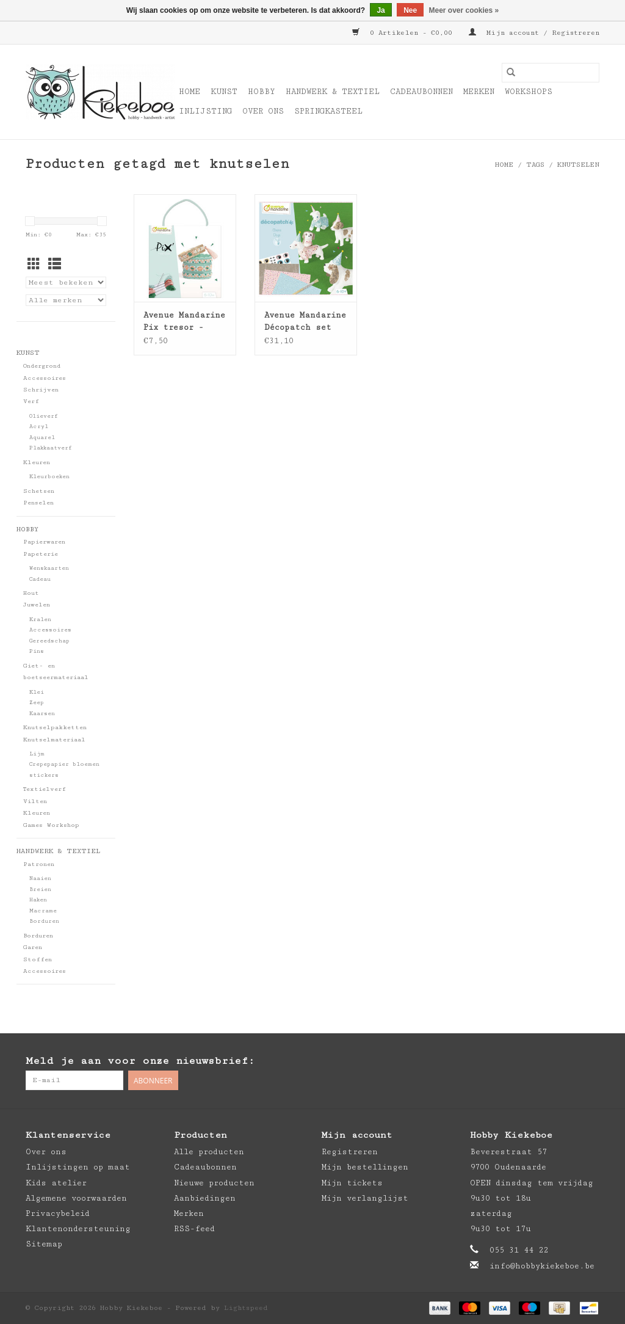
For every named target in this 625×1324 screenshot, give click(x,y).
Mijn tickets (352, 1183)
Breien (40, 889)
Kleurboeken (49, 476)
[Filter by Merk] (66, 300)
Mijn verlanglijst (365, 1198)
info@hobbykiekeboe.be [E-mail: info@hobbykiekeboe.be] (542, 1266)
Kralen (40, 619)
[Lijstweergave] (54, 265)
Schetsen (38, 491)
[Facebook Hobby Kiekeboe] (541, 1061)
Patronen (38, 864)
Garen (32, 947)
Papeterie (40, 554)
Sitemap (44, 1244)
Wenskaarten (49, 568)
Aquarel (42, 437)
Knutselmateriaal (54, 739)
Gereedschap (49, 641)
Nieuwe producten (214, 1183)
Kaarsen (42, 713)
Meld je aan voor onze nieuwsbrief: (140, 1061)
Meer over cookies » (464, 10)
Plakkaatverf (50, 448)
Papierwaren (44, 541)
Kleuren (36, 462)
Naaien (40, 878)
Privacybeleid (58, 1213)
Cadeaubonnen (421, 91)
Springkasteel (328, 111)
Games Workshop (51, 825)
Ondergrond (41, 365)
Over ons (263, 111)
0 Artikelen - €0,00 (404, 33)
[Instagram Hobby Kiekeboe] (589, 1061)
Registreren (350, 1152)
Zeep (36, 702)
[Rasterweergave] (33, 265)
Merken (478, 91)
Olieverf (43, 416)
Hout (31, 593)
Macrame (43, 911)
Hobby (261, 91)
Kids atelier (56, 1183)
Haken (38, 900)
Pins (36, 651)
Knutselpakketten (55, 727)
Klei (36, 692)
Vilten (35, 801)
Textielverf (44, 789)
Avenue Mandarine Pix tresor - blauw (184, 321)
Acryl (38, 426)
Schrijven (41, 389)
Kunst (224, 91)
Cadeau (40, 579)
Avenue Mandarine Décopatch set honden (305, 321)
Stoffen (37, 959)
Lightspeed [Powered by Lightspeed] (246, 1308)
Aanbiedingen (205, 1198)
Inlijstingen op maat (78, 1167)
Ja (381, 10)
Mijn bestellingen (365, 1167)
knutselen (578, 165)
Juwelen (36, 604)
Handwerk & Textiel (333, 91)
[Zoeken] (550, 72)
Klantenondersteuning (78, 1229)
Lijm (37, 754)
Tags (535, 165)
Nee (410, 10)
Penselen (38, 502)
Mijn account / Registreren (534, 33)
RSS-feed (194, 1229)
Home (189, 91)
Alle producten (209, 1152)
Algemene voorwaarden (76, 1198)
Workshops (528, 91)
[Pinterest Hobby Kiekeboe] (565, 1061)
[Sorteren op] (66, 282)
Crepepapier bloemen (64, 764)
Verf (31, 401)
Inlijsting (205, 111)
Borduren (44, 921)
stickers (44, 775)
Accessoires (44, 378)
